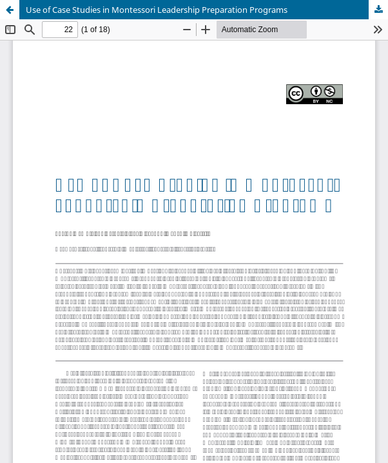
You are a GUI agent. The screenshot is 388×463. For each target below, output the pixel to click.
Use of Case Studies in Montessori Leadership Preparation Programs (156, 9)
